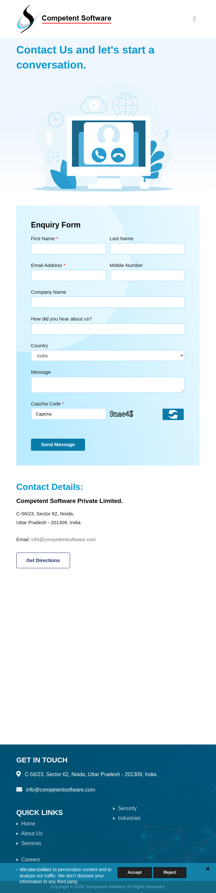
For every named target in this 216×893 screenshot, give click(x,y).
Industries (127, 818)
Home (25, 823)
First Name (44, 238)
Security (125, 808)
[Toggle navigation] (195, 19)
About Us (29, 833)
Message (41, 372)
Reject (170, 872)
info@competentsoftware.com (63, 539)
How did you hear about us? (61, 318)
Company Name (48, 292)
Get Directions (43, 560)
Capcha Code (47, 403)
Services (28, 843)
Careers (28, 859)
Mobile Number (126, 265)
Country (39, 345)
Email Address (48, 265)
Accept (135, 872)
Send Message (58, 444)
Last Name (122, 238)
